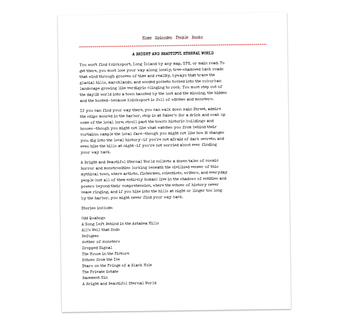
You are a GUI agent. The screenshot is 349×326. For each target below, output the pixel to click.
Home (146, 38)
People (181, 37)
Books (197, 37)
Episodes (163, 37)
